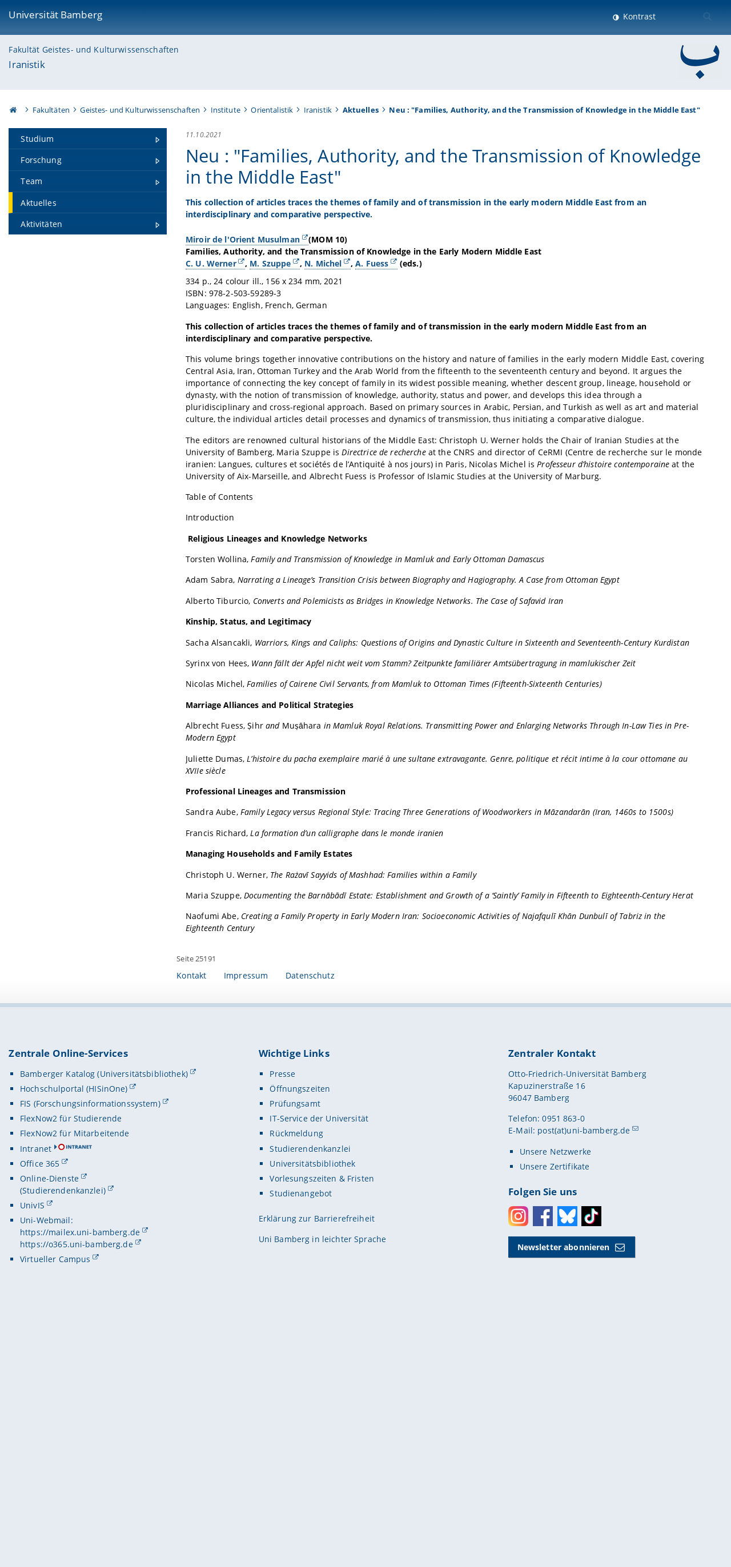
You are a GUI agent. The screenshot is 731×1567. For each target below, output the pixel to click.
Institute (225, 110)
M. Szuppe (270, 308)
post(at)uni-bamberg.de (583, 1379)
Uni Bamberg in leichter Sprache (322, 1488)
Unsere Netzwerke (555, 1400)
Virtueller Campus (55, 1508)
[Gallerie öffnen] (615, 297)
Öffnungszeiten (300, 1338)
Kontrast (638, 16)
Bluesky (567, 1465)
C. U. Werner (211, 308)
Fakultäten (51, 110)
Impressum (246, 1224)
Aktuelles (361, 110)
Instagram (518, 1465)
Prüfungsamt (295, 1352)
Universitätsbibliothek (312, 1412)
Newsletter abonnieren (563, 1496)
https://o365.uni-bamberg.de (76, 1493)
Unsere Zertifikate (555, 1415)
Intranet (35, 1397)
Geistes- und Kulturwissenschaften (140, 110)
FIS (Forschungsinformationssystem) (90, 1352)
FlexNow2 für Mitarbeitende (75, 1382)
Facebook (543, 1465)
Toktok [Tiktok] (591, 1465)
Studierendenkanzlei (310, 1397)
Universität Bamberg (55, 14)
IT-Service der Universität (319, 1367)
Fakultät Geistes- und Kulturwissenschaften (94, 49)
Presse (282, 1323)
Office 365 (39, 1412)
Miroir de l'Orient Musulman (243, 272)
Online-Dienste (49, 1427)
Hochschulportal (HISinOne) (74, 1338)
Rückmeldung (296, 1382)
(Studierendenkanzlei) (63, 1439)
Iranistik (27, 64)
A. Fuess (372, 308)
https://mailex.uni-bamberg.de (80, 1481)
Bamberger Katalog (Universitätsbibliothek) (104, 1323)
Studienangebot (301, 1442)
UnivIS (32, 1454)
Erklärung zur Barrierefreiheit (317, 1467)
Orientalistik (272, 110)
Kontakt (191, 1224)
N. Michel (323, 308)
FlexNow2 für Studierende (71, 1367)
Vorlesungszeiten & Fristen (322, 1427)
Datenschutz (310, 1224)
